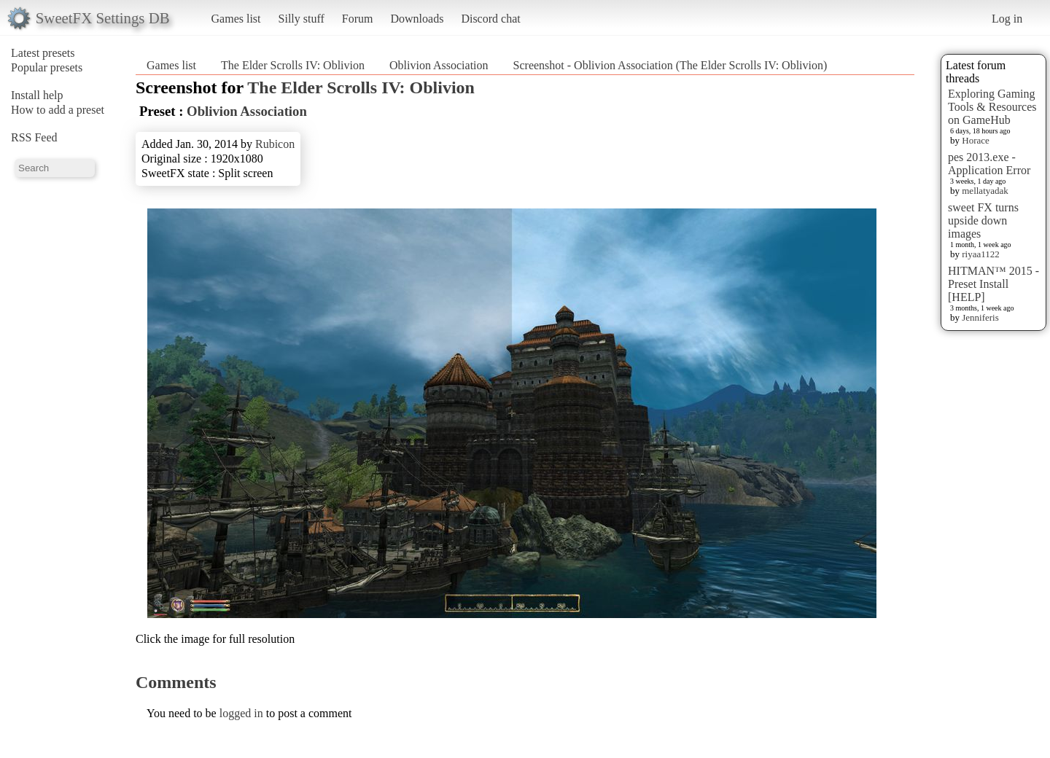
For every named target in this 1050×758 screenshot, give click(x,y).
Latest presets (43, 53)
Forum (357, 18)
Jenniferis (980, 317)
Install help (37, 95)
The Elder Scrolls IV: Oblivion (293, 65)
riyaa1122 (981, 254)
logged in (241, 713)
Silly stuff (301, 18)
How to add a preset (57, 109)
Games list (236, 18)
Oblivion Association (439, 65)
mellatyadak (985, 190)
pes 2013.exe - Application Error (989, 163)
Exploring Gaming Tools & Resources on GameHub (992, 106)
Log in (1007, 18)
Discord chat (490, 18)
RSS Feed (34, 137)
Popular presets (46, 67)
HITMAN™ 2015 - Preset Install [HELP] (993, 284)
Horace (975, 140)
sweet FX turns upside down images (983, 220)
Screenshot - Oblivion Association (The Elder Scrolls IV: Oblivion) (670, 65)
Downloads (416, 18)
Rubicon (275, 144)
